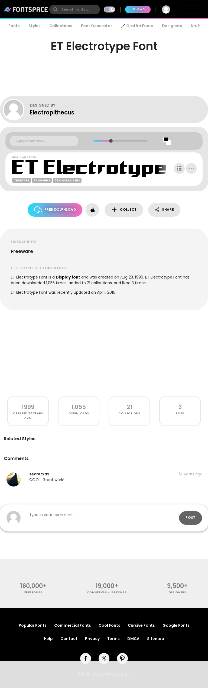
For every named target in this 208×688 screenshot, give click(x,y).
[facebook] (85, 658)
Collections (60, 25)
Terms (113, 638)
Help (48, 638)
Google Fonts (176, 625)
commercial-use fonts (107, 592)
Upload (138, 9)
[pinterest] (122, 658)
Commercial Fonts (72, 625)
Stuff (196, 25)
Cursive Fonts (141, 625)
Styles (34, 25)
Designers (172, 25)
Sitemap (155, 638)
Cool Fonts (109, 625)
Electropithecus (52, 112)
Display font (68, 277)
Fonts (14, 25)
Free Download (55, 209)
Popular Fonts (33, 625)
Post (191, 517)
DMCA (133, 638)
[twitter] (104, 658)
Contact (68, 638)
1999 (28, 407)
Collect (124, 209)
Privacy (92, 638)
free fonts (33, 592)
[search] (74, 9)
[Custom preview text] (44, 141)
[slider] (111, 141)
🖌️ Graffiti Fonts (137, 25)
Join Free (191, 9)
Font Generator (96, 25)
